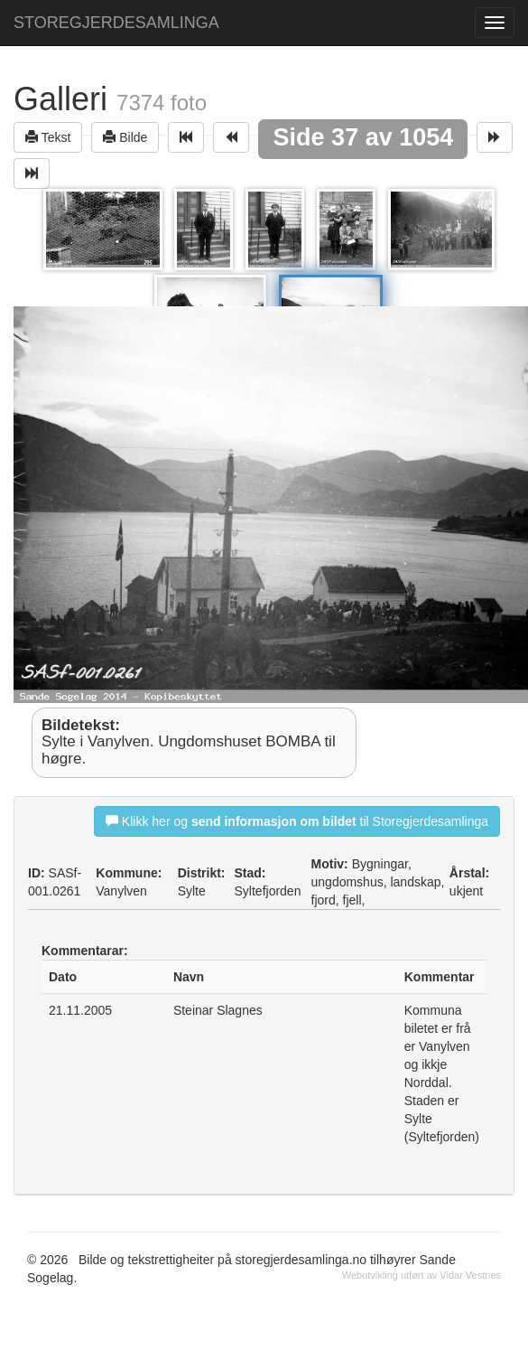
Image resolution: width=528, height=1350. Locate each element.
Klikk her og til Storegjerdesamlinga (297, 821)
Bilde (125, 137)
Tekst (47, 137)
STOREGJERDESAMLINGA (116, 23)
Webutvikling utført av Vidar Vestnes (421, 1275)
